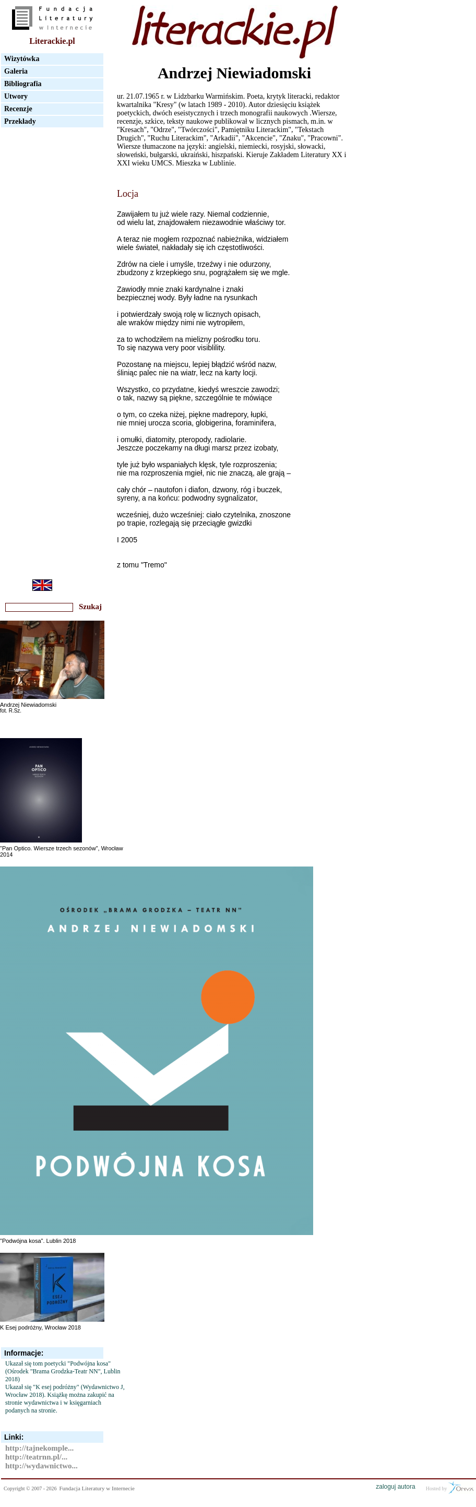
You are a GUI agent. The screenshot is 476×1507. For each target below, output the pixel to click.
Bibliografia (23, 84)
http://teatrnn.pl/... (36, 1457)
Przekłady (20, 121)
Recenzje (18, 109)
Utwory (16, 96)
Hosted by (449, 1487)
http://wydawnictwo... (41, 1466)
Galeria (16, 71)
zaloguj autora (395, 1486)
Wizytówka (21, 59)
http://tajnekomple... (39, 1448)
